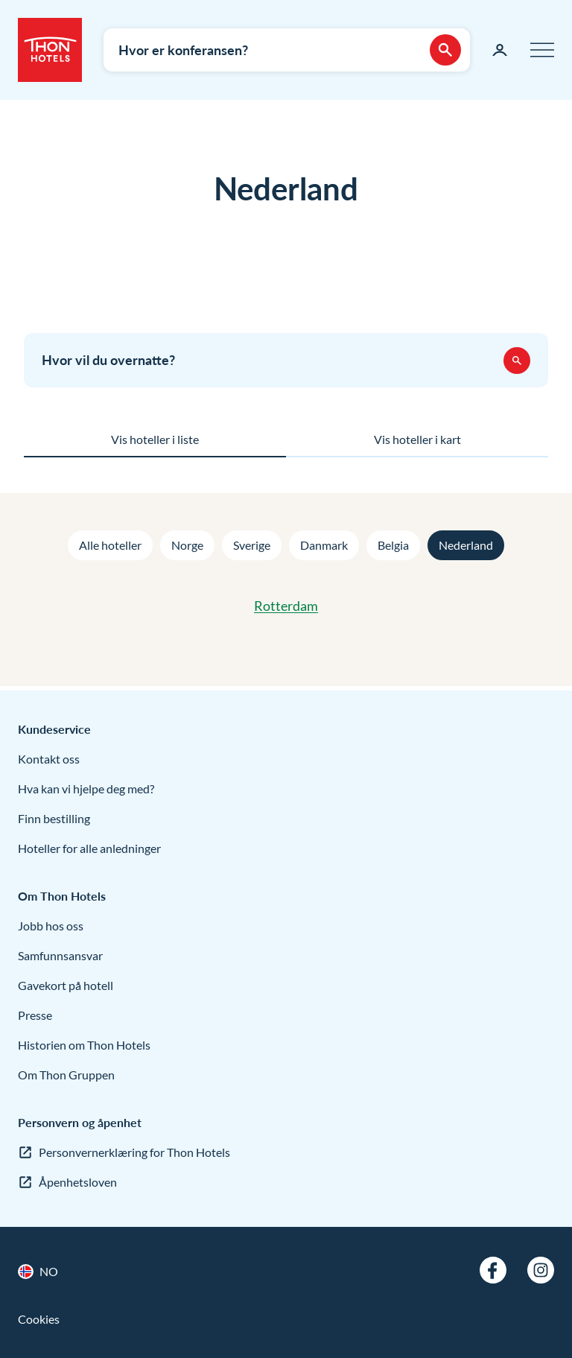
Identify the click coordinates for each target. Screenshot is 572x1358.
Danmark (324, 545)
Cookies (39, 1319)
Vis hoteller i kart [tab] (417, 439)
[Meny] (542, 50)
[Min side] (500, 50)
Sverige (251, 545)
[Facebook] (493, 1270)
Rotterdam (286, 605)
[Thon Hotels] (50, 50)
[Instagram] (540, 1270)
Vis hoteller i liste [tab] (155, 439)
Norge (187, 545)
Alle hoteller (110, 545)
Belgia (393, 545)
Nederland (466, 545)
